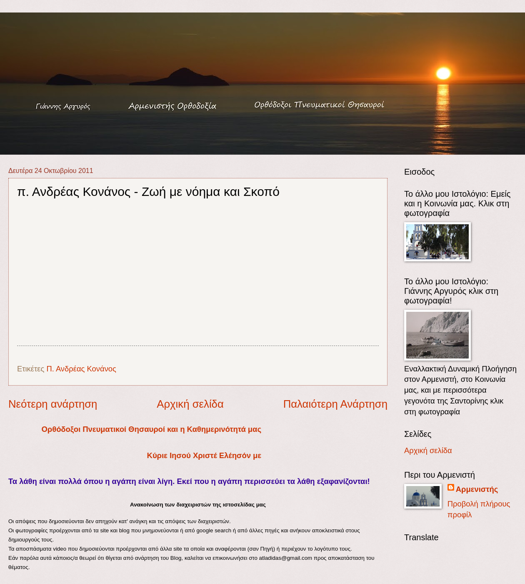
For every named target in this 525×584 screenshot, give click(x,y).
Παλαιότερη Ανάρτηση (335, 404)
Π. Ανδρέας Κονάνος (81, 368)
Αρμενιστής (477, 489)
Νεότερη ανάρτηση (52, 404)
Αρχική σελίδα (190, 404)
